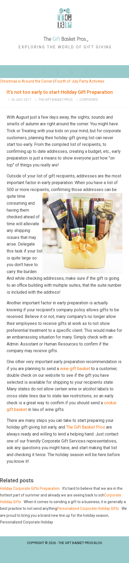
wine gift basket (75, 368)
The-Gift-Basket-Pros (55, 100)
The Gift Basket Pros (85, 427)
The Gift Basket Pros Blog (80, 543)
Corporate (88, 100)
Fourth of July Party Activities (79, 81)
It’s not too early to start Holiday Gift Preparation (60, 92)
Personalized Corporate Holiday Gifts (88, 508)
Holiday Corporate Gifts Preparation (30, 488)
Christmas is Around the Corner (26, 81)
